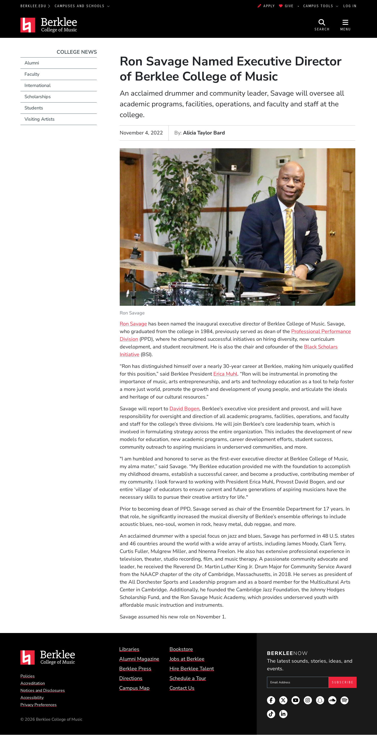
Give (286, 6)
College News (77, 52)
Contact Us (181, 688)
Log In (350, 6)
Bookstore (181, 649)
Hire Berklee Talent (191, 668)
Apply (266, 6)
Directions (130, 678)
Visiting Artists (40, 119)
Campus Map (134, 688)
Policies (27, 676)
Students (34, 108)
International (38, 85)
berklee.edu (33, 6)
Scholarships (38, 97)
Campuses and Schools (80, 6)
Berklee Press (135, 668)
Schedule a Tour (187, 678)
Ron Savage (133, 323)
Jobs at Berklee (186, 658)
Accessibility (32, 697)
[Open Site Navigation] (346, 25)
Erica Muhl (225, 373)
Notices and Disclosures (42, 690)
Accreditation (32, 683)
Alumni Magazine (139, 658)
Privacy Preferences (38, 705)
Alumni (32, 63)
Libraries (129, 649)
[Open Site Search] (322, 25)
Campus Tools (319, 6)
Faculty (32, 74)
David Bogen (184, 408)
